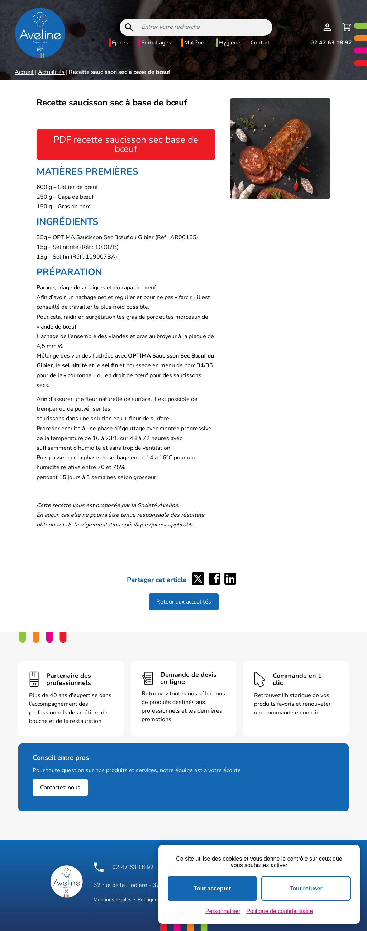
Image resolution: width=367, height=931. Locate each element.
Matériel (195, 43)
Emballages (156, 43)
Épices (120, 43)
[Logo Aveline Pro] (67, 881)
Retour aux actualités (183, 602)
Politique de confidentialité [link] (279, 911)
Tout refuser (306, 888)
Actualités (51, 72)
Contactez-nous (60, 787)
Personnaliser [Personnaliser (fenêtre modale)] (222, 911)
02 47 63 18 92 (331, 43)
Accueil (24, 72)
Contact (260, 43)
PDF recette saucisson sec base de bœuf (125, 144)
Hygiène (229, 43)
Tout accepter (212, 888)
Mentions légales (113, 899)
